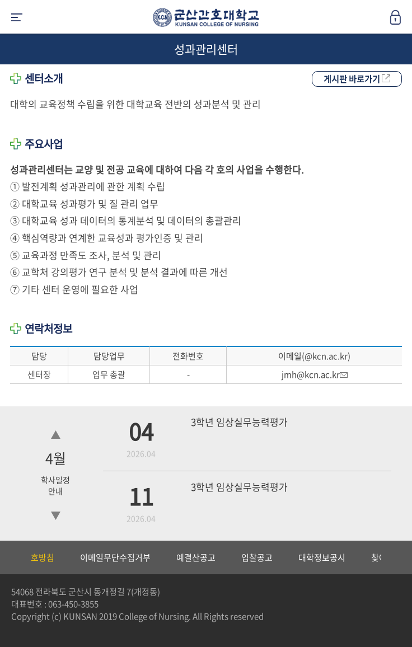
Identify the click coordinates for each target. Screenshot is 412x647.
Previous (8, 557)
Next (398, 557)
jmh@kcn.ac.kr (315, 374)
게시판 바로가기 (357, 79)
